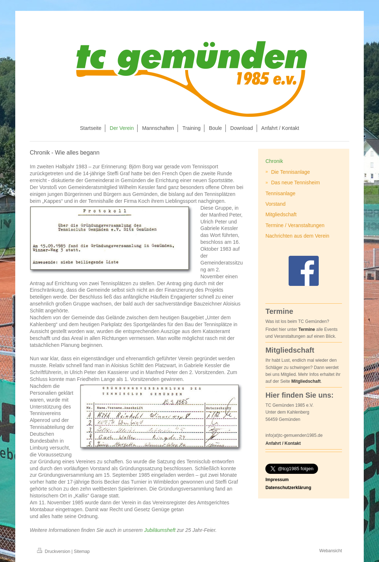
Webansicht (330, 550)
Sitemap (82, 551)
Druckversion (54, 551)
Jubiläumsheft (159, 530)
